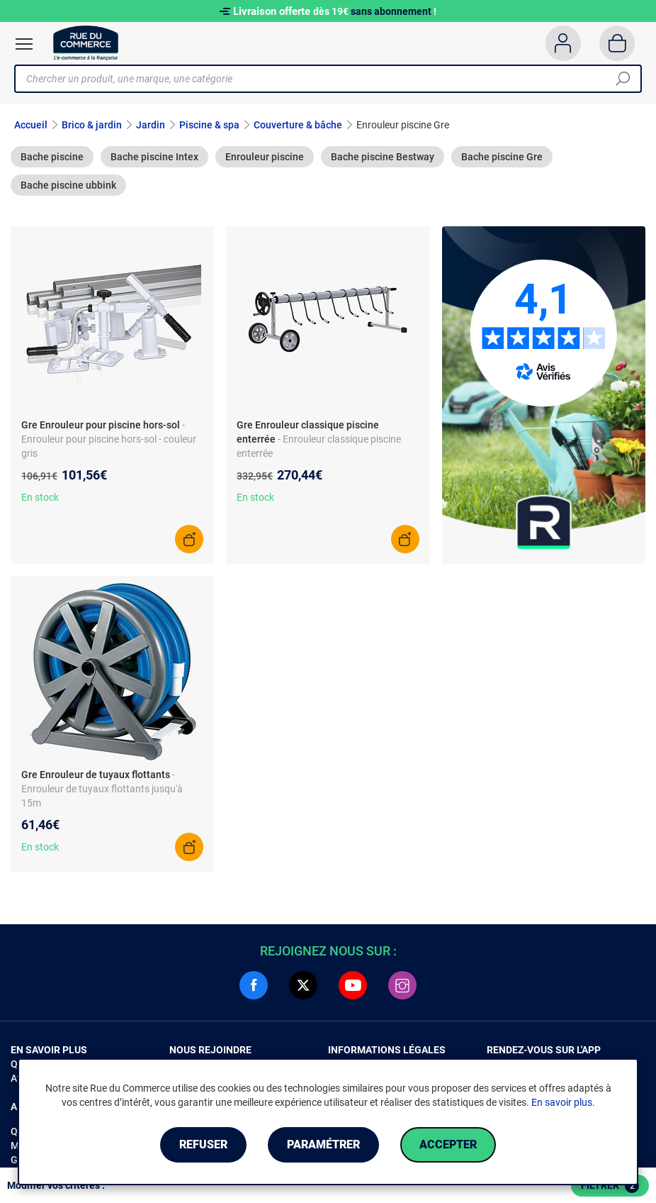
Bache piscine (52, 156)
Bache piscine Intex (154, 156)
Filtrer (610, 1186)
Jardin (150, 125)
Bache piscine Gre (502, 156)
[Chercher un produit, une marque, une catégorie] (323, 79)
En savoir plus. (563, 1102)
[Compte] (563, 43)
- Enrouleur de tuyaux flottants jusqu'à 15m (102, 789)
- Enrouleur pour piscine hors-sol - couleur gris (108, 439)
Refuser (203, 1144)
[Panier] (617, 43)
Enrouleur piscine (264, 156)
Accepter (448, 1144)
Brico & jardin (92, 125)
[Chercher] (622, 78)
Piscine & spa (209, 125)
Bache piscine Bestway (382, 156)
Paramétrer (323, 1144)
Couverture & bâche (298, 125)
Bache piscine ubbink (68, 185)
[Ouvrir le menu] (24, 44)
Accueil (30, 125)
